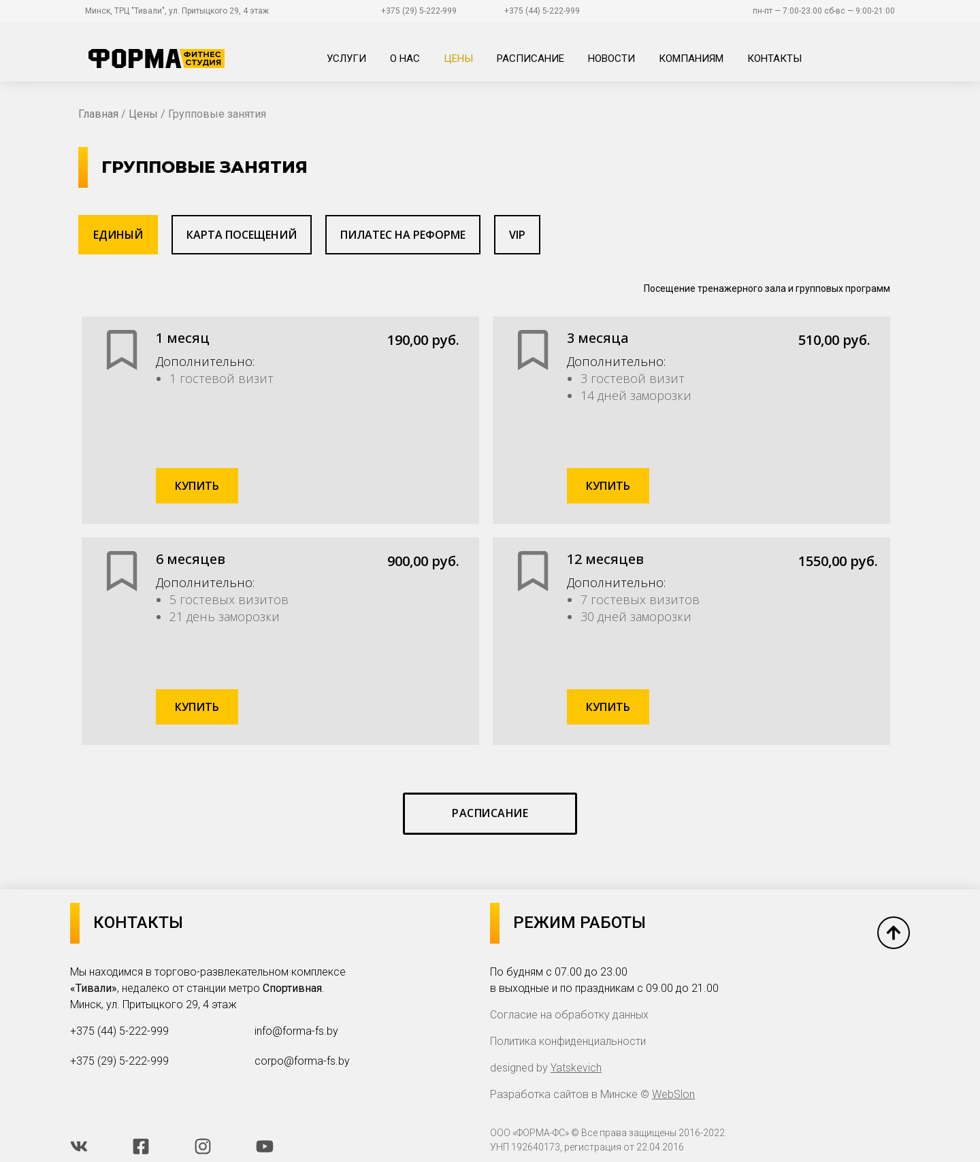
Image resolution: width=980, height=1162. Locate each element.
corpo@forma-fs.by (302, 1061)
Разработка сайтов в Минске (564, 1094)
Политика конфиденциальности (568, 1041)
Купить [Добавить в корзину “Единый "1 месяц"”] (197, 485)
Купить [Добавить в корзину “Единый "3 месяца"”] (608, 485)
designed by (546, 1067)
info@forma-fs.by (296, 1031)
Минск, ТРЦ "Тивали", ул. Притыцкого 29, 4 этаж (177, 11)
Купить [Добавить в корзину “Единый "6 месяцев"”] (197, 706)
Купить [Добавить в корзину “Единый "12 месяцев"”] (608, 706)
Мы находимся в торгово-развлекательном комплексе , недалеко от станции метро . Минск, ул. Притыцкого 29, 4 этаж (208, 988)
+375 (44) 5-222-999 (542, 11)
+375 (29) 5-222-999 (419, 11)
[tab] (118, 234)
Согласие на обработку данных (569, 1014)
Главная (98, 113)
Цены (143, 113)
